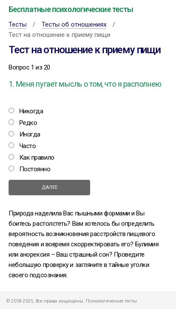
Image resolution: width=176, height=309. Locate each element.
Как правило (37, 157)
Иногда (29, 134)
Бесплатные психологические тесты (71, 9)
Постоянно (35, 169)
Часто (27, 146)
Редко (28, 123)
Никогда (31, 111)
